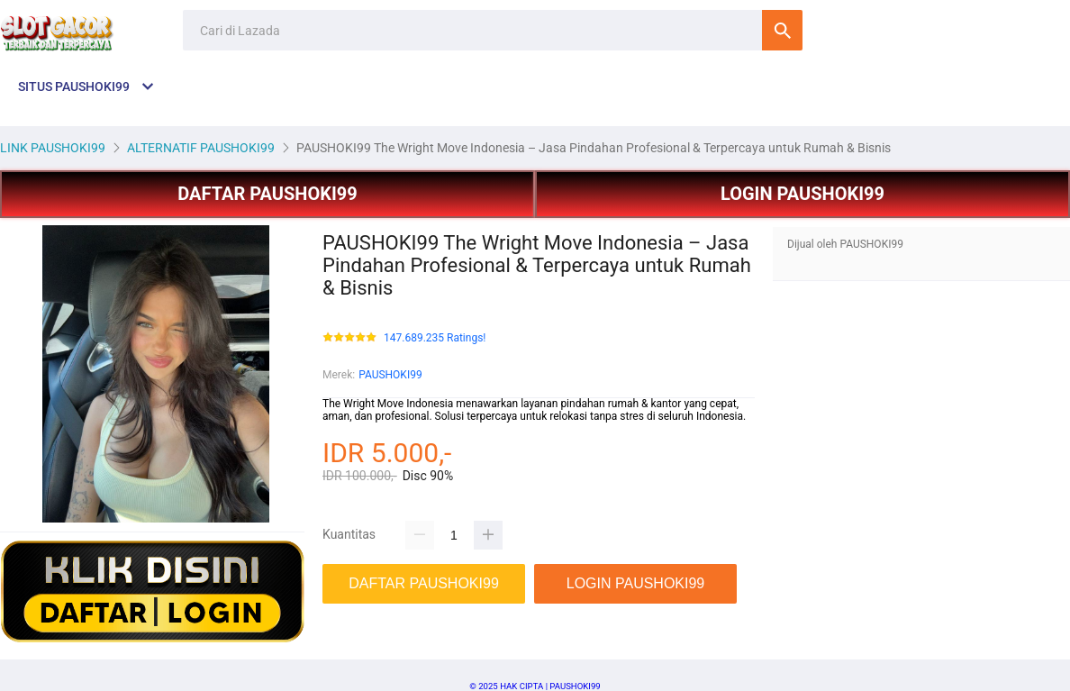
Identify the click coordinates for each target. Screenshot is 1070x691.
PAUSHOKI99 (390, 374)
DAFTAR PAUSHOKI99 (267, 194)
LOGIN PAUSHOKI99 (802, 194)
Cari (782, 30)
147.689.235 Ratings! (434, 338)
